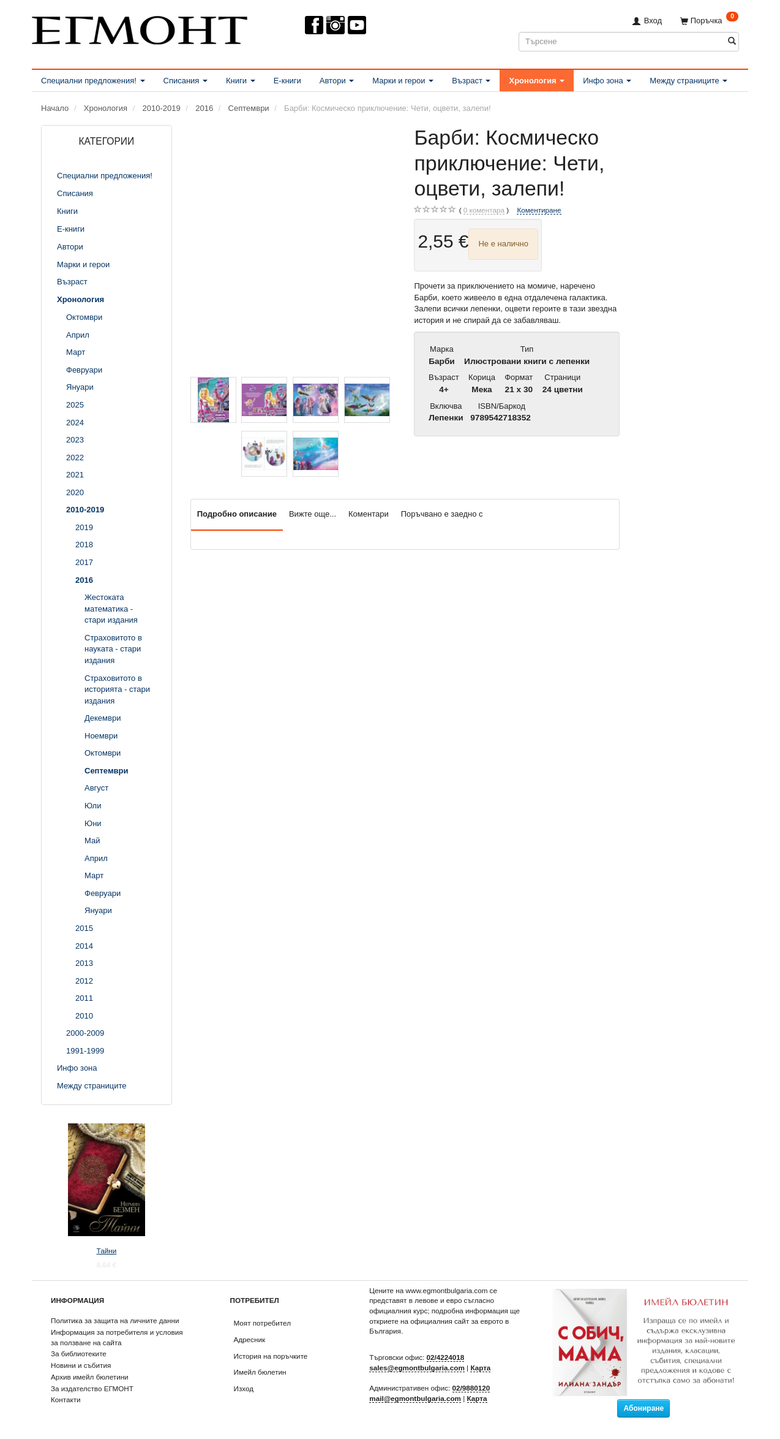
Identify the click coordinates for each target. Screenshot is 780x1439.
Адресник (250, 1339)
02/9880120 (471, 1388)
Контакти (66, 1399)
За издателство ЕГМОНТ (92, 1388)
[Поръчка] (709, 20)
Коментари (368, 513)
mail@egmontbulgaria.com (415, 1398)
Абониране (643, 1408)
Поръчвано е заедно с (442, 513)
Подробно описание (237, 513)
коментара (483, 210)
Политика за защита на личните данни (115, 1320)
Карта (480, 1368)
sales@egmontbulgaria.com (417, 1368)
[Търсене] (732, 41)
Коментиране (539, 210)
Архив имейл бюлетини (90, 1377)
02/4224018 (446, 1357)
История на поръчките (271, 1356)
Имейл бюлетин (260, 1372)
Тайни (107, 1251)
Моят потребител (262, 1323)
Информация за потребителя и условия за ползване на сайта (117, 1337)
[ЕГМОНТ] (139, 28)
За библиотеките (79, 1353)
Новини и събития (81, 1365)
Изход (244, 1388)
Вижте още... (312, 513)
